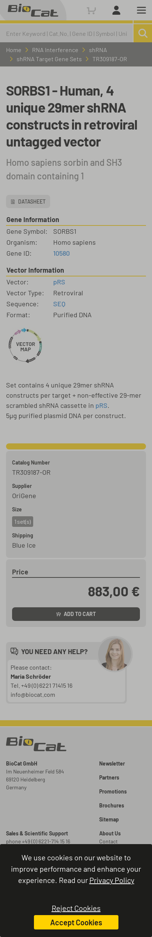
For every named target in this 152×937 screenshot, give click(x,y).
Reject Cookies (76, 907)
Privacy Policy (111, 880)
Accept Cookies (76, 922)
